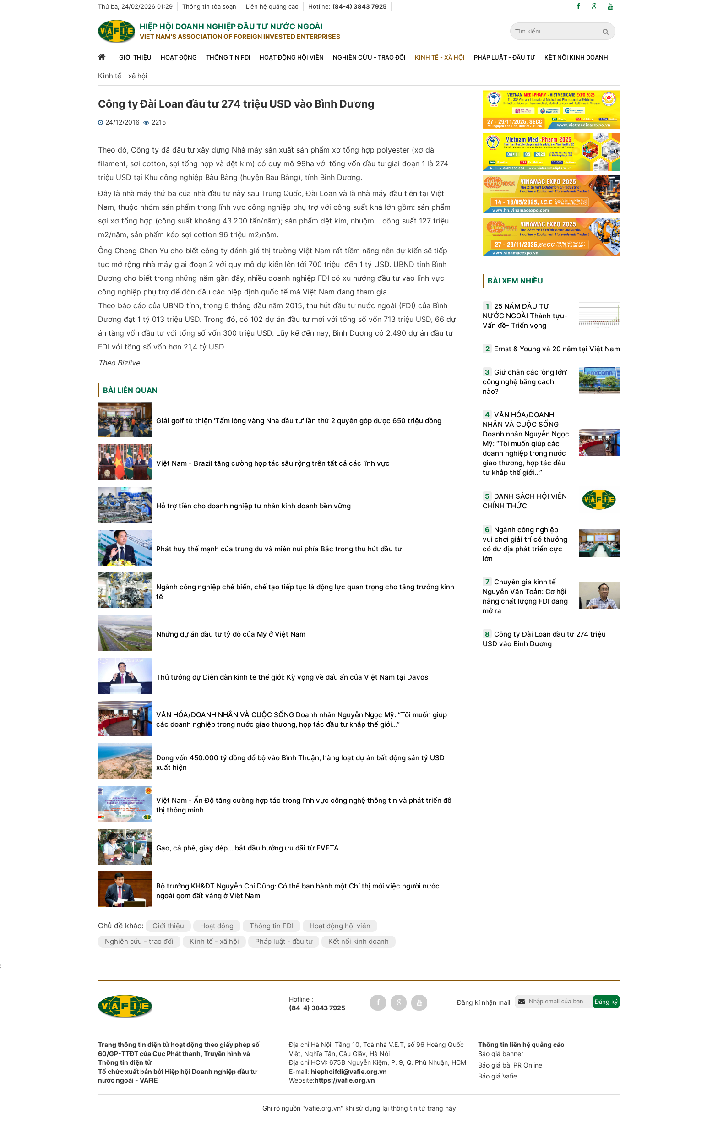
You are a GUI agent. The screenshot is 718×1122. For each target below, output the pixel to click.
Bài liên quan (130, 390)
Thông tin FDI (228, 57)
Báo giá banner (500, 1053)
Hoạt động (179, 57)
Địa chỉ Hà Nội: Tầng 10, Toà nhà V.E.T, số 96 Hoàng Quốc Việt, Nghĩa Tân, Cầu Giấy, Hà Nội (376, 1048)
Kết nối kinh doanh (576, 57)
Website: (332, 1080)
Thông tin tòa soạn (209, 6)
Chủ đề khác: (122, 925)
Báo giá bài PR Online (510, 1065)
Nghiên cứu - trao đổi (369, 57)
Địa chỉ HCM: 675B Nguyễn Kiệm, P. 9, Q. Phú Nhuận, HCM (377, 1062)
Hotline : (317, 1004)
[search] (606, 31)
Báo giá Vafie (497, 1076)
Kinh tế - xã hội (440, 57)
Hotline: (347, 6)
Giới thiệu (135, 57)
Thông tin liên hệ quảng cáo (521, 1044)
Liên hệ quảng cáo (272, 6)
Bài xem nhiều (515, 280)
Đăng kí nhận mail (483, 1002)
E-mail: (338, 1071)
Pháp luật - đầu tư (504, 57)
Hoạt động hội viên (292, 57)
